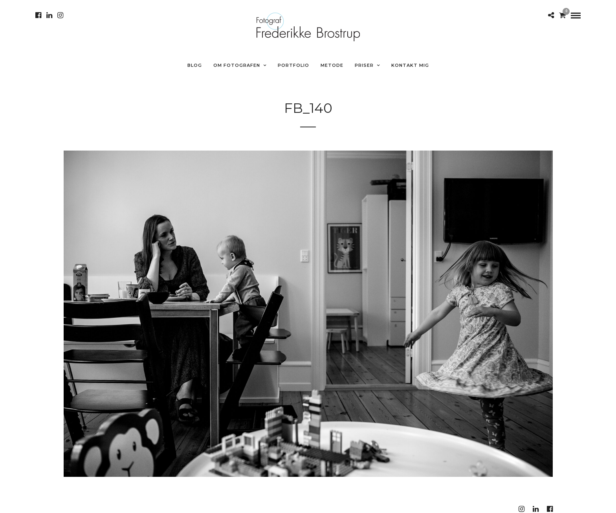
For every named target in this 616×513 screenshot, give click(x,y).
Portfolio (293, 65)
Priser (364, 65)
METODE (332, 65)
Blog (194, 65)
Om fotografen (236, 65)
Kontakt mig (410, 65)
